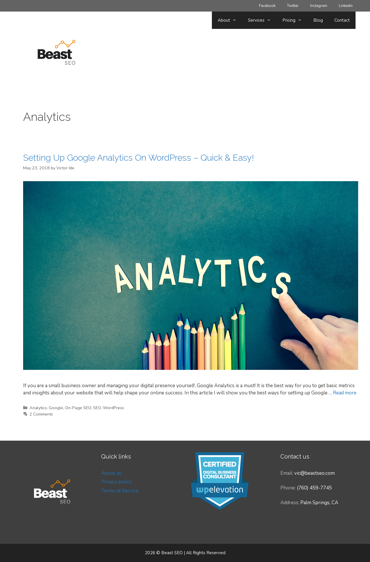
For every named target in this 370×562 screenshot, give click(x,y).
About (230, 20)
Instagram (318, 5)
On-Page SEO (78, 408)
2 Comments (41, 414)
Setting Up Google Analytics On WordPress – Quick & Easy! (138, 158)
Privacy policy (116, 481)
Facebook (267, 5)
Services (262, 20)
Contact (342, 20)
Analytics (38, 408)
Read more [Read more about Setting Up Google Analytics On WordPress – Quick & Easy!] (344, 392)
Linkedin (346, 5)
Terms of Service (119, 490)
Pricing (295, 20)
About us (111, 473)
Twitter (293, 5)
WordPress (113, 408)
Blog (318, 20)
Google (56, 408)
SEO (97, 408)
